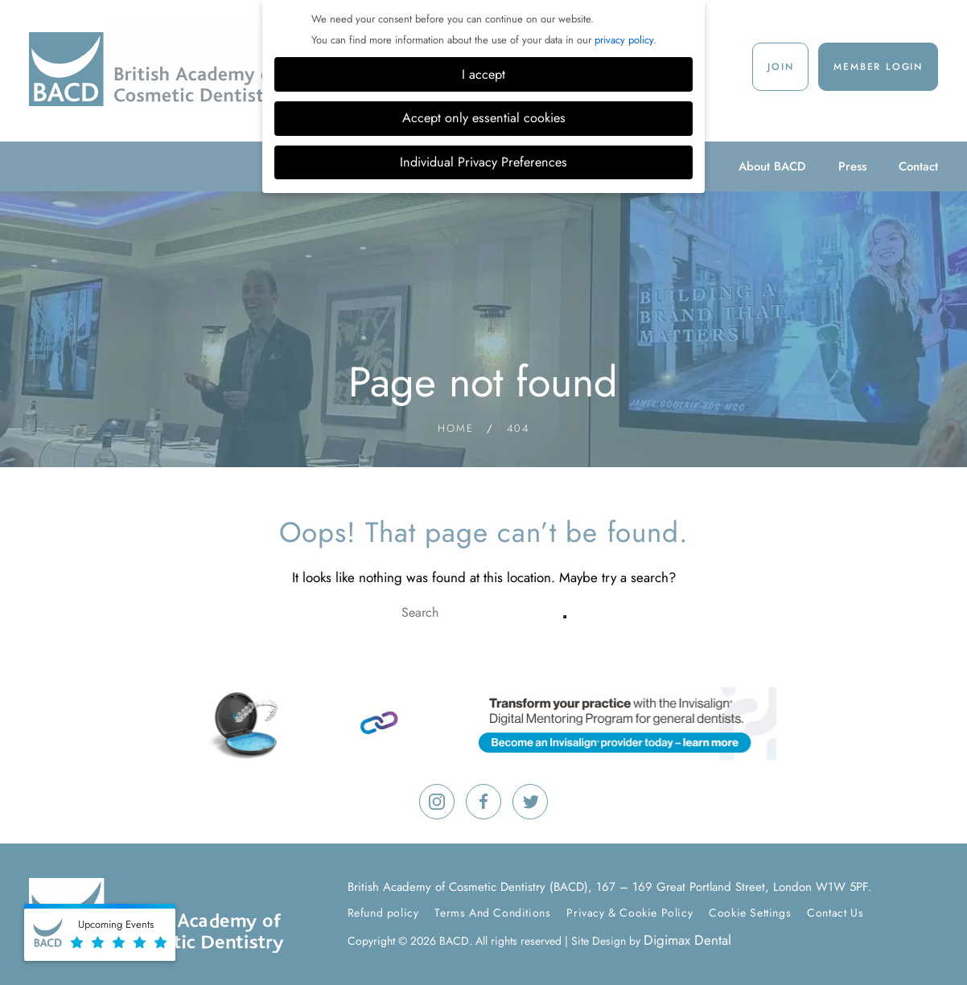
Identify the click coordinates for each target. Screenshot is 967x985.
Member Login (878, 67)
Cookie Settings (750, 913)
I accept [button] (483, 74)
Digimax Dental (687, 940)
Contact (918, 166)
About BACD (772, 166)
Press (852, 166)
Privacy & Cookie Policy (629, 913)
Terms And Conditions (492, 913)
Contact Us (835, 913)
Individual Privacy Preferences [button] (483, 162)
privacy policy (624, 39)
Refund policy (383, 913)
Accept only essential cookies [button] (484, 118)
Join (780, 67)
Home (456, 428)
